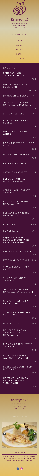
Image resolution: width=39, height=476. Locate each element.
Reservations (19, 34)
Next (34, 434)
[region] (19, 435)
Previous (4, 434)
